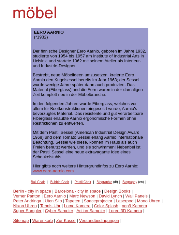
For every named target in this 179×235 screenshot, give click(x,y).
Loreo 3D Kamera (125, 210)
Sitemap (21, 220)
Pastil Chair (83, 182)
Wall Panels (137, 196)
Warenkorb (42, 220)
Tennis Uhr (50, 205)
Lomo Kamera (77, 205)
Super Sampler (27, 210)
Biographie (104, 182)
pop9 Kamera (134, 205)
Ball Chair (38, 182)
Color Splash (106, 205)
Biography (130, 182)
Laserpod (124, 200)
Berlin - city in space (32, 191)
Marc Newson (82, 196)
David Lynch (110, 196)
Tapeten (72, 200)
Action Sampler (90, 210)
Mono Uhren (148, 200)
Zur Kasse (66, 220)
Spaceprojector (98, 200)
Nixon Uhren (25, 205)
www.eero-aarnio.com (53, 170)
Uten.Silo (53, 200)
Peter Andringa (27, 200)
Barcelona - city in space (77, 191)
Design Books (117, 191)
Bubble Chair (59, 182)
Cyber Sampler (59, 210)
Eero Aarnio (55, 196)
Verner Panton (26, 196)
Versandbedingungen (99, 220)
